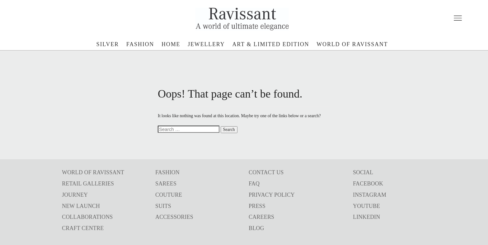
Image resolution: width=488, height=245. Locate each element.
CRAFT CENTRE (83, 228)
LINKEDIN (366, 217)
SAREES (165, 183)
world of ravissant (352, 44)
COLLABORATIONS (87, 217)
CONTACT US (266, 172)
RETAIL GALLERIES (88, 183)
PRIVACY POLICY (272, 195)
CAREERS (261, 217)
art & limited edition (270, 44)
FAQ (254, 183)
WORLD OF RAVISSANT (93, 172)
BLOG (256, 228)
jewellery (206, 44)
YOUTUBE (366, 206)
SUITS (163, 206)
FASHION (167, 172)
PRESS (257, 206)
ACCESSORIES (174, 217)
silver (107, 44)
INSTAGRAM (369, 195)
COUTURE (168, 195)
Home (171, 44)
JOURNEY (75, 195)
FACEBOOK (368, 183)
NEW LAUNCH (81, 206)
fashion (140, 44)
